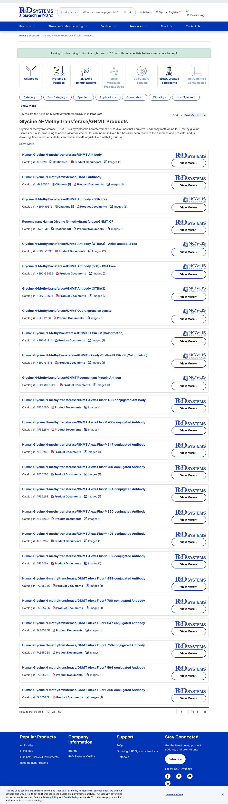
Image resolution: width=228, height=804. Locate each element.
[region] (114, 795)
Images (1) (112, 162)
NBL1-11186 (43, 318)
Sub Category (56, 97)
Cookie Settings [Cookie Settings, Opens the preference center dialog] (174, 794)
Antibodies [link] (27, 745)
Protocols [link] (123, 757)
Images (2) (97, 251)
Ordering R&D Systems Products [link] (137, 751)
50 (60, 711)
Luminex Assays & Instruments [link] (39, 757)
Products (25, 26)
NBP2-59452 (44, 273)
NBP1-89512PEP (46, 385)
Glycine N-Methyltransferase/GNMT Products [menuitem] (68, 35)
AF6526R (42, 452)
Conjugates (133, 97)
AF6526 (41, 162)
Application (107, 97)
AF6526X (42, 563)
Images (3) (118, 206)
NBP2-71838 (44, 251)
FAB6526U (43, 697)
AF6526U (42, 519)
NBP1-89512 (44, 206)
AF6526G (42, 407)
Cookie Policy (71, 797)
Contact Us (193, 26)
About (164, 26)
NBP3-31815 (44, 362)
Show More (28, 105)
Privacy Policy (50, 797)
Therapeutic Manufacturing (66, 26)
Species (83, 97)
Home (22, 35)
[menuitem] (22, 35)
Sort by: (178, 115)
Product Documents (86, 162)
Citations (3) (61, 229)
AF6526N (42, 429)
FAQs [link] (120, 745)
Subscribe (175, 759)
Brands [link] (72, 750)
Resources (136, 26)
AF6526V (42, 541)
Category (29, 97)
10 (47, 711)
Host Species (184, 97)
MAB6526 (42, 184)
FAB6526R (43, 630)
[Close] (222, 794)
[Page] (182, 711)
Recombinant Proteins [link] (34, 762)
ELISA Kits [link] (26, 751)
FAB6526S (43, 652)
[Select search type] (67, 12)
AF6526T (42, 496)
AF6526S (42, 474)
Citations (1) (59, 162)
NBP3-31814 (44, 340)
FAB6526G (43, 585)
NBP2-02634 (44, 296)
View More (187, 163)
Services (106, 26)
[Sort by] (195, 115)
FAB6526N (43, 608)
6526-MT (42, 229)
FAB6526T (43, 675)
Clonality (158, 97)
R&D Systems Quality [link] (81, 756)
